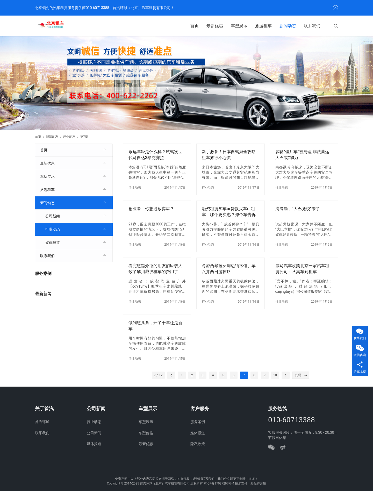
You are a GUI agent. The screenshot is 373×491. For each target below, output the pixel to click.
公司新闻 (52, 216)
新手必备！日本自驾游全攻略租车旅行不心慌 (229, 154)
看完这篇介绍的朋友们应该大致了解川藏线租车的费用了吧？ (155, 268)
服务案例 (197, 422)
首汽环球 (42, 422)
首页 (194, 25)
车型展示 (239, 25)
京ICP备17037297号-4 (219, 483)
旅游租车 (263, 25)
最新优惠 (214, 25)
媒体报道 (52, 242)
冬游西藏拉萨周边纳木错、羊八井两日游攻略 (229, 268)
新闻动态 (287, 25)
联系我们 (312, 25)
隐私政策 (197, 444)
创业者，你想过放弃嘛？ (151, 208)
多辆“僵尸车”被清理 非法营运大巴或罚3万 (302, 154)
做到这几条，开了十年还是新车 (155, 325)
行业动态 (134, 187)
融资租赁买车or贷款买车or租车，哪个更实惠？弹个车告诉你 (229, 211)
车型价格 (146, 433)
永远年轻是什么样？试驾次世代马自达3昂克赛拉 (155, 154)
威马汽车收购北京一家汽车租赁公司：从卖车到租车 (302, 268)
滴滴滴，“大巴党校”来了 (297, 208)
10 (275, 375)
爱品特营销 (258, 483)
